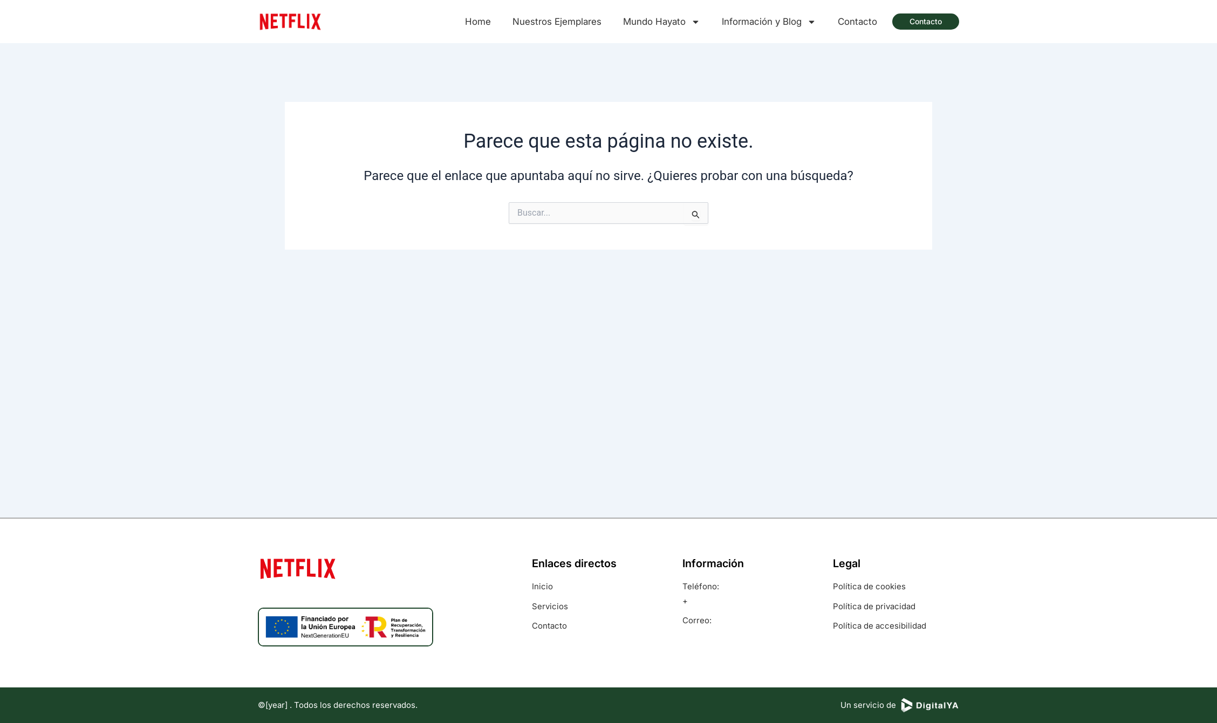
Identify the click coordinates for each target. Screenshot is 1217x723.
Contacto (857, 21)
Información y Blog (769, 21)
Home (478, 21)
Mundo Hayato (661, 21)
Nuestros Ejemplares (556, 21)
